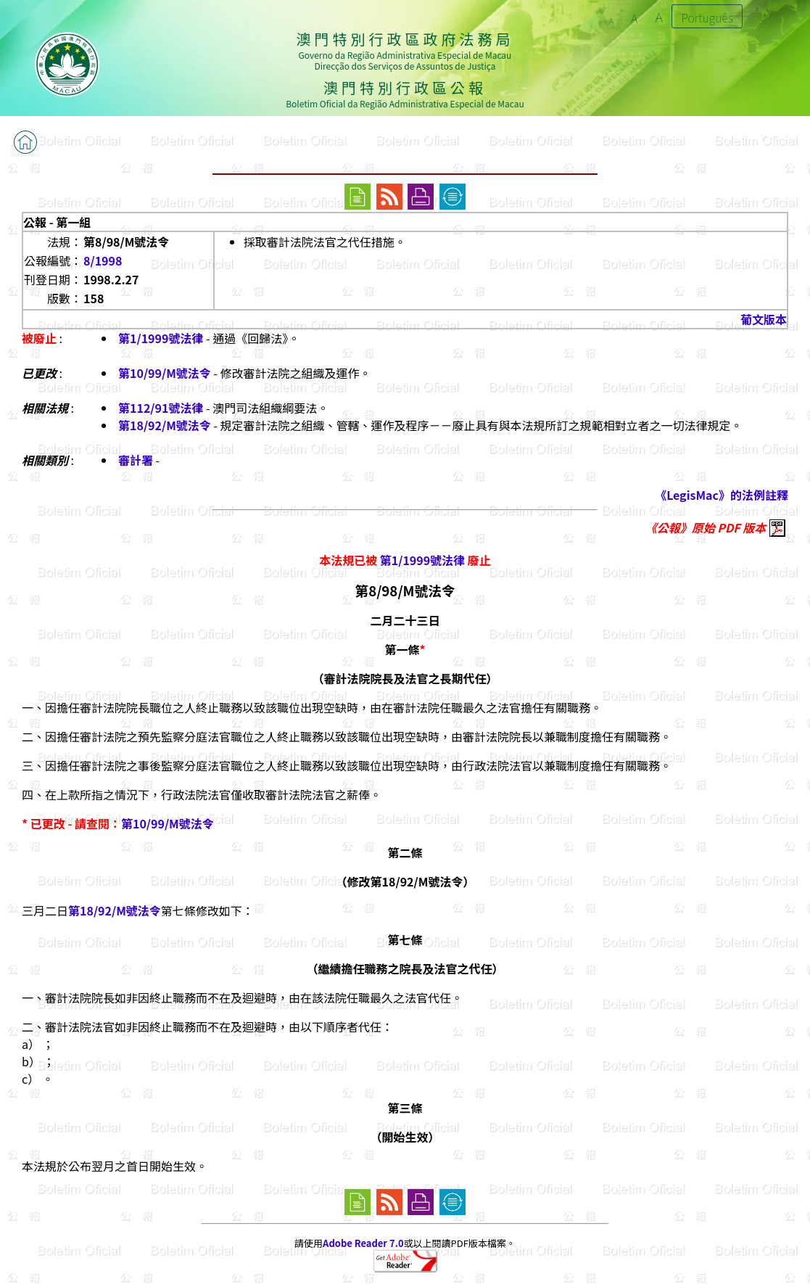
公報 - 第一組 (57, 222)
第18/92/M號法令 (164, 425)
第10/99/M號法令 (164, 373)
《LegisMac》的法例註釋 (721, 494)
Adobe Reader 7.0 (363, 1243)
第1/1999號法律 (160, 338)
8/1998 (102, 260)
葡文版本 (763, 319)
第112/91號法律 (160, 407)
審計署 (135, 460)
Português (707, 17)
